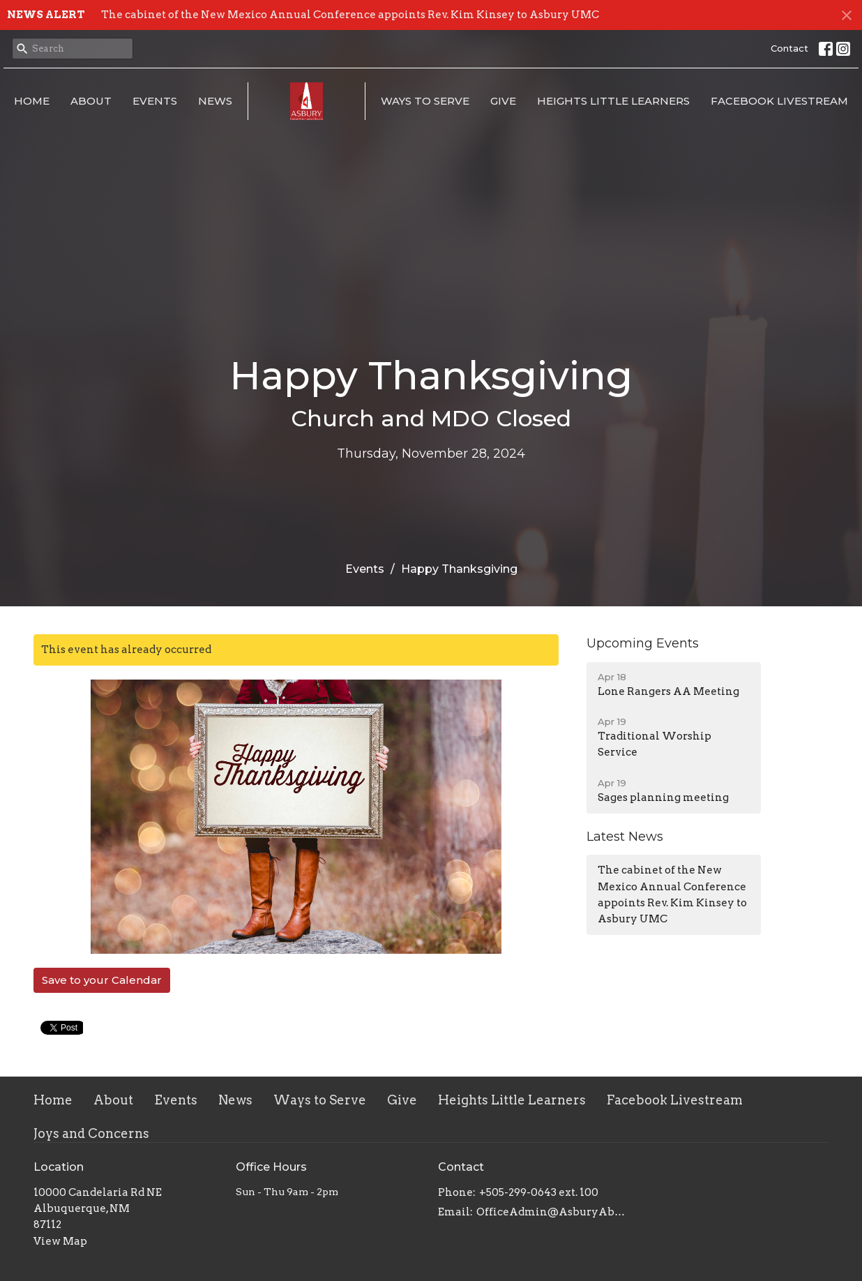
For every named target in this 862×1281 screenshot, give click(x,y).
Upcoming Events (643, 643)
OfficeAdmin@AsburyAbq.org (551, 1212)
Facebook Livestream (779, 100)
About (91, 100)
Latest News (625, 836)
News (215, 100)
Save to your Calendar (102, 980)
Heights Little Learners (613, 100)
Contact (789, 48)
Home (32, 100)
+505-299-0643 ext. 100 (538, 1192)
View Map (60, 1241)
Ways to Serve (425, 100)
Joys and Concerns (91, 1133)
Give (503, 100)
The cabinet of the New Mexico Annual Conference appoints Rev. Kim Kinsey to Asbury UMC (350, 14)
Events (155, 100)
